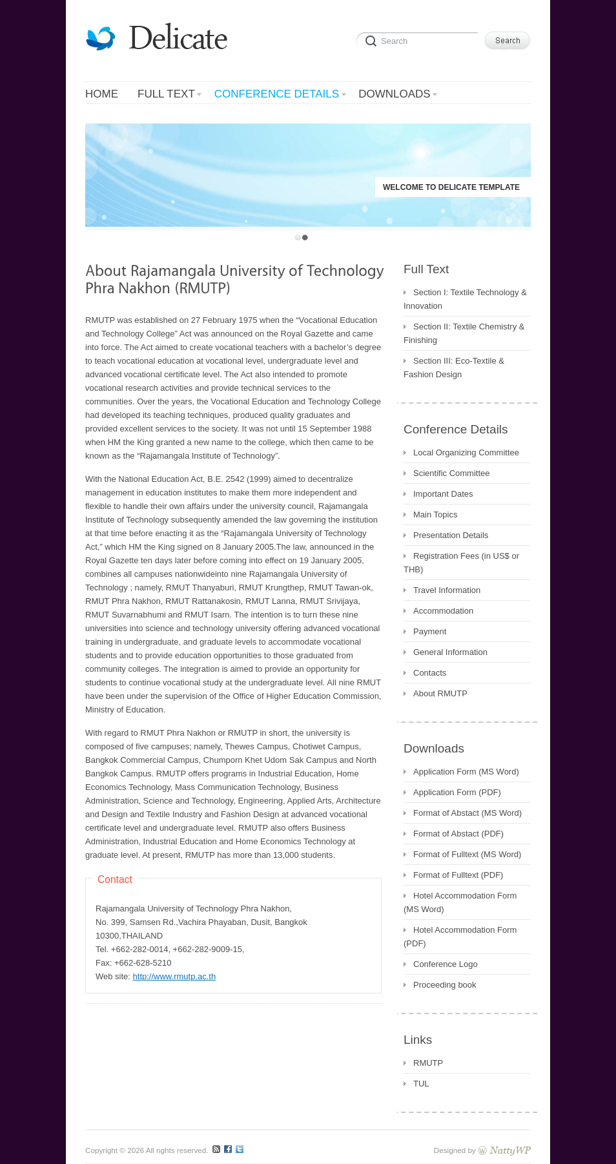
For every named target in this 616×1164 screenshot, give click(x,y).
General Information (450, 652)
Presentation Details (450, 535)
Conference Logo (445, 964)
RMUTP (428, 1063)
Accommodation (443, 611)
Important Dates (443, 494)
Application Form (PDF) (457, 792)
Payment (429, 631)
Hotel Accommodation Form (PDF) (460, 936)
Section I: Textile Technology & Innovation (465, 299)
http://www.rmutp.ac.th (174, 976)
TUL (421, 1083)
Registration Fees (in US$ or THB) (461, 562)
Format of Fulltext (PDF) (458, 875)
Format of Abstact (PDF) (458, 833)
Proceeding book (445, 985)
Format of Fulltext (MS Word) (467, 854)
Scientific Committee (451, 473)
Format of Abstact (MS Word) (467, 813)
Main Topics (435, 514)
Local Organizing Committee (466, 452)
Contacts (429, 673)
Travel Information (446, 590)
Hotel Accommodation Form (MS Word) (460, 902)
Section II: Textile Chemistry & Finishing (464, 333)
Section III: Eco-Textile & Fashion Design (454, 367)
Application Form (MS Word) (466, 771)
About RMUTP (440, 693)
